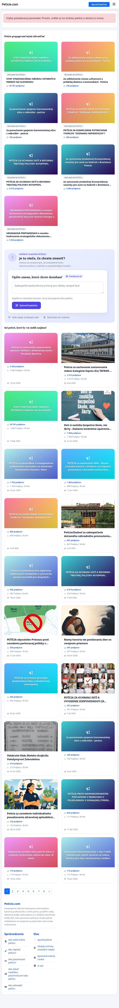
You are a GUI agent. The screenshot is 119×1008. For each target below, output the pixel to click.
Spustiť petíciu (99, 4)
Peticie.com (10, 4)
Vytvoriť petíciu (26, 305)
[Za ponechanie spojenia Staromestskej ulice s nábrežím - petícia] (31, 117)
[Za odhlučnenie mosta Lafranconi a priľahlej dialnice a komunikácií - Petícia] (88, 65)
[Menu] (114, 4)
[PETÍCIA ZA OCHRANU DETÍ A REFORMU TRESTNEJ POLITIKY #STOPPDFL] (31, 168)
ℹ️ (25, 75)
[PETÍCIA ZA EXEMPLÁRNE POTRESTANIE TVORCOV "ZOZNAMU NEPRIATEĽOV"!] (88, 117)
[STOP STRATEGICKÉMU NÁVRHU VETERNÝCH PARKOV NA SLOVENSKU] (31, 65)
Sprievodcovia (14, 934)
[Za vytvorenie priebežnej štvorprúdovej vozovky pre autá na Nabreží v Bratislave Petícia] (88, 168)
